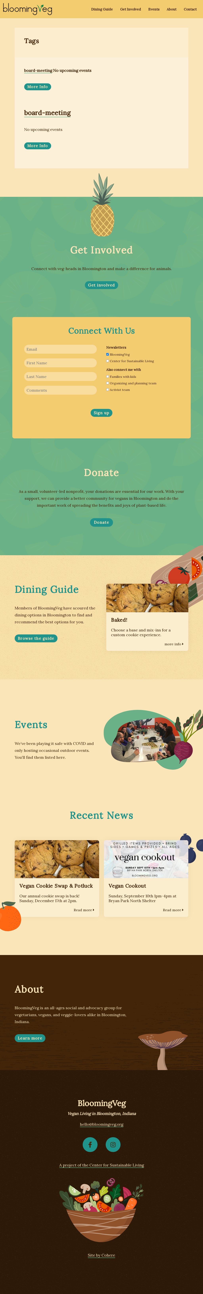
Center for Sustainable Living (130, 361)
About (171, 9)
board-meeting (38, 70)
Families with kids (121, 377)
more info (174, 644)
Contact (190, 9)
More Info (37, 86)
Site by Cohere (101, 1255)
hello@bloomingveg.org (101, 1124)
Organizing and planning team (131, 383)
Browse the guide (36, 638)
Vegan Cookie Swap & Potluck (56, 886)
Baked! (119, 620)
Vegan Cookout (127, 886)
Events (153, 9)
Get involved (101, 285)
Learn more (30, 1038)
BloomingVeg (118, 354)
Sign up (101, 412)
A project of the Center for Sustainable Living (101, 1165)
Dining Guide (102, 9)
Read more (84, 910)
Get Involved (130, 9)
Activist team (118, 390)
